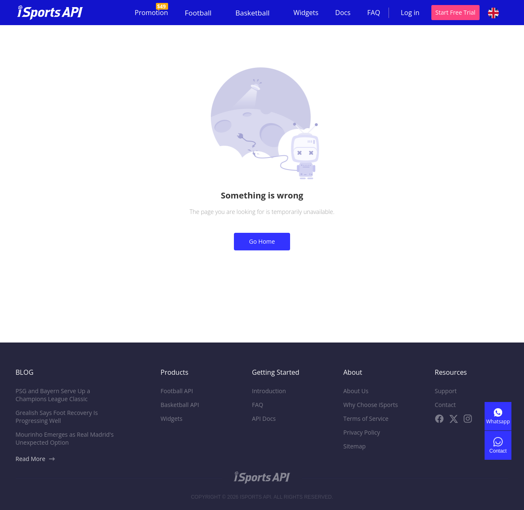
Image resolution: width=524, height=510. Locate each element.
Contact (445, 405)
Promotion (151, 10)
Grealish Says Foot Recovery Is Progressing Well (57, 417)
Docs (343, 12)
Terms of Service (366, 418)
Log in (410, 12)
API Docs (264, 418)
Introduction (269, 391)
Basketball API (180, 405)
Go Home (262, 241)
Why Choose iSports (370, 405)
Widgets (306, 12)
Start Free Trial (455, 12)
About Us (355, 391)
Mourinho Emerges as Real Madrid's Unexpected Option (65, 438)
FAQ (373, 12)
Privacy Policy (361, 432)
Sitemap (354, 446)
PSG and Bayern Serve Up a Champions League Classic (53, 395)
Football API (177, 391)
